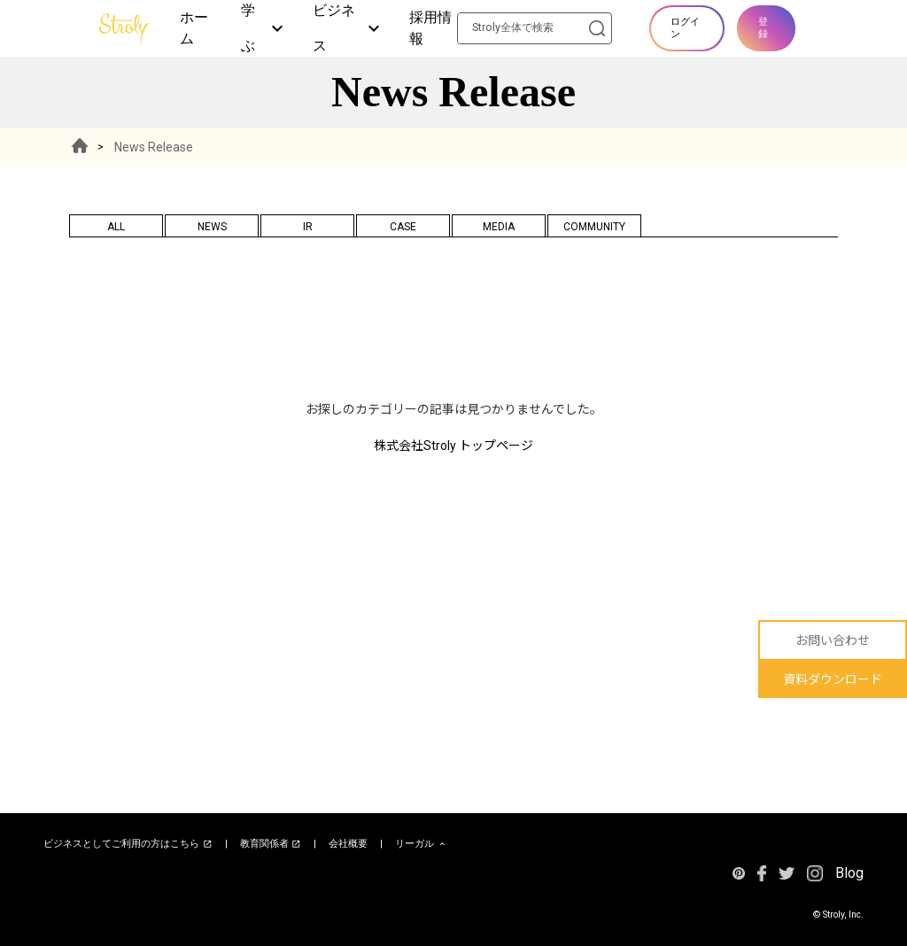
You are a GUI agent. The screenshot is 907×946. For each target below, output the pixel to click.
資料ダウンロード (832, 679)
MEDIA (499, 227)
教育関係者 (271, 844)
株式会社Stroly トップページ (453, 445)
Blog (849, 873)
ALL (116, 227)
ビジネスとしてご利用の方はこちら (128, 844)
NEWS (212, 227)
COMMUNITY (594, 227)
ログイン (685, 28)
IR (308, 227)
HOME (79, 147)
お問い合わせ (832, 640)
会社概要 (348, 843)
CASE (403, 227)
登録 (763, 28)
